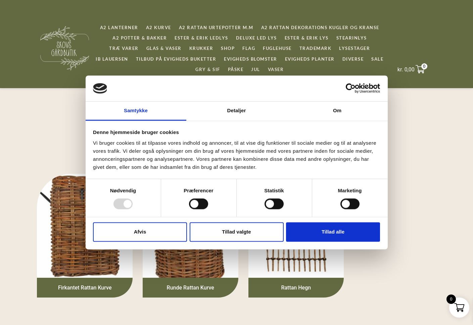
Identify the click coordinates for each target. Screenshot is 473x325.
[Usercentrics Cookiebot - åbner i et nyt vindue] (350, 88)
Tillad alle (333, 232)
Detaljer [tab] (236, 110)
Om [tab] (337, 110)
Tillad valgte (236, 232)
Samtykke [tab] (136, 110)
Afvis (140, 232)
